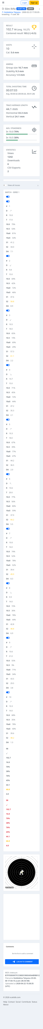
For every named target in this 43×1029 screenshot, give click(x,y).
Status (34, 1023)
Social (18, 1023)
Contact (11, 1023)
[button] (39, 9)
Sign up (34, 2)
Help (5, 1023)
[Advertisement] (21, 190)
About (5, 1026)
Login (24, 2)
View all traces (14, 206)
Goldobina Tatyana (11, 12)
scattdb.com (15, 1018)
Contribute (26, 1023)
